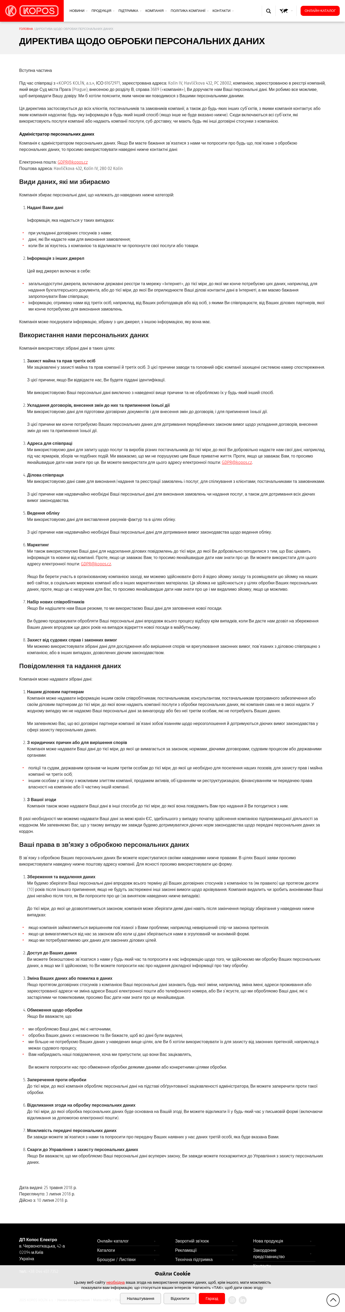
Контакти (223, 11)
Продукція (103, 11)
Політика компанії (190, 11)
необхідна (115, 1282)
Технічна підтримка (194, 1259)
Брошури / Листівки (116, 1259)
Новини (79, 11)
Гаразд (212, 1298)
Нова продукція (268, 1241)
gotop (333, 1300)
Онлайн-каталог (320, 11)
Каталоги (106, 1250)
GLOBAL (287, 16)
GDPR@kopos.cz (73, 162)
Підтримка (130, 11)
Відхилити (180, 1298)
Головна (26, 29)
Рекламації (186, 1250)
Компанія (156, 11)
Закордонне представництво (269, 1253)
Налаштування (140, 1298)
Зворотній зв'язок (192, 1241)
